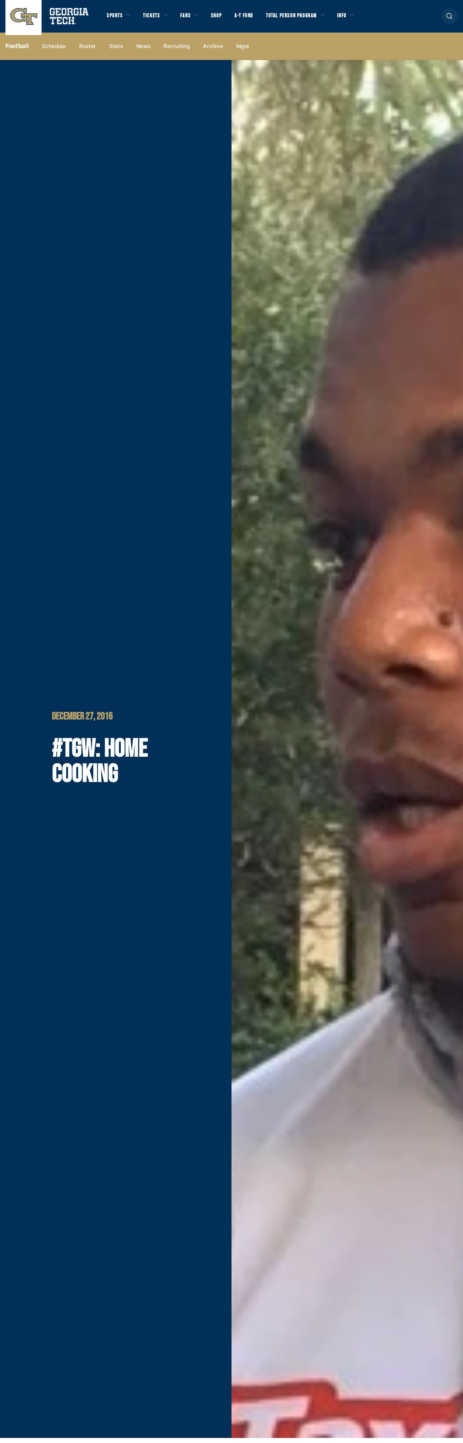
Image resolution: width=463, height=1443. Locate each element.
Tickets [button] (155, 18)
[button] (449, 18)
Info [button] (362, 18)
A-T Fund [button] (254, 18)
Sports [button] (115, 18)
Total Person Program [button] (306, 18)
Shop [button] (224, 18)
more (242, 51)
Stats (116, 51)
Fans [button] (191, 18)
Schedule (54, 51)
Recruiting (176, 51)
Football (17, 51)
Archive (213, 51)
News (143, 51)
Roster (87, 51)
